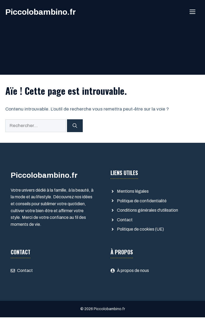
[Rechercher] (75, 125)
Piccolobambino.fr (40, 12)
